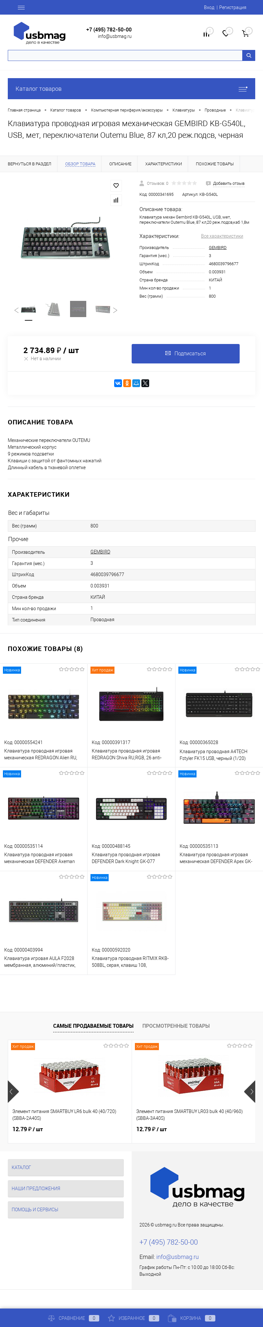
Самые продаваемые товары (93, 1025)
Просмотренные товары (176, 1025)
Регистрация (232, 7)
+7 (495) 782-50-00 (109, 29)
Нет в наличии (42, 358)
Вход (209, 7)
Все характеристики (222, 236)
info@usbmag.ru (115, 36)
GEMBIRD (218, 247)
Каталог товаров (131, 88)
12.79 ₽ (27, 1129)
